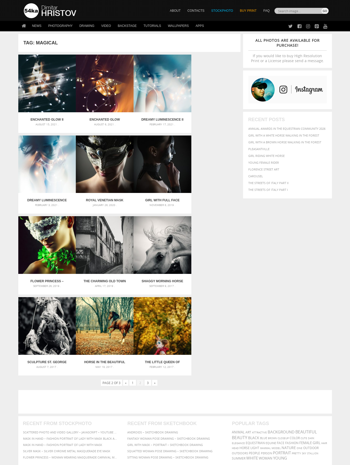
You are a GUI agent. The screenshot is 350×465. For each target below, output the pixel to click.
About (104, 402)
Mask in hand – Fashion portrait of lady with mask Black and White (70, 351)
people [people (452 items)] (254, 366)
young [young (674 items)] (280, 370)
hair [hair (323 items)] (324, 356)
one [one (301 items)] (299, 361)
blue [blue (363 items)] (263, 351)
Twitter (187, 403)
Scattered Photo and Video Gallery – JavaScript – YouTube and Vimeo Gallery (70, 345)
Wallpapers (178, 26)
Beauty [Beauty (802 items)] (239, 350)
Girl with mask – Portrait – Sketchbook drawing (165, 358)
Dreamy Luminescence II (157, 117)
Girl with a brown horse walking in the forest (284, 142)
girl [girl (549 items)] (316, 355)
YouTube (187, 430)
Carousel (255, 176)
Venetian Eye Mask (109, 447)
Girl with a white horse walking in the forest (283, 135)
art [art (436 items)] (248, 345)
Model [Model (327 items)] (276, 361)
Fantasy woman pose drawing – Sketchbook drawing (168, 351)
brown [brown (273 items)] (272, 351)
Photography (60, 26)
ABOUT (175, 11)
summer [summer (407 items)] (238, 371)
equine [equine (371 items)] (271, 356)
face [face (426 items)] (280, 356)
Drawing (87, 26)
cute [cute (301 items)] (304, 351)
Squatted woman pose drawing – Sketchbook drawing (170, 364)
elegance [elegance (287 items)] (238, 356)
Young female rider (263, 162)
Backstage (127, 26)
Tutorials (152, 26)
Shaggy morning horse (46, 275)
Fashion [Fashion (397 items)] (292, 356)
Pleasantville (258, 149)
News (37, 26)
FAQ (266, 11)
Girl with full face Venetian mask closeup (102, 196)
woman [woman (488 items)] (265, 371)
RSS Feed (132, 447)
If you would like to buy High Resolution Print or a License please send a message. (287, 50)
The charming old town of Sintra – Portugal (212, 196)
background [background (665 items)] (281, 344)
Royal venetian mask (46, 196)
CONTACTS (195, 11)
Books (104, 415)
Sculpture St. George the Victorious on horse (101, 275)
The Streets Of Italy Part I (268, 190)
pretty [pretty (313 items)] (296, 366)
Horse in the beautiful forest (156, 275)
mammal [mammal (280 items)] (265, 361)
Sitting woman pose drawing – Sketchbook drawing (167, 370)
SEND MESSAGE (282, 413)
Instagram (188, 416)
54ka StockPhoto (37, 409)
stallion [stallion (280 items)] (312, 366)
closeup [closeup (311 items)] (283, 351)
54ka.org (67, 459)
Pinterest (188, 423)
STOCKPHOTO (222, 11)
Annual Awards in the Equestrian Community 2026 (286, 129)
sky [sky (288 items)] (304, 366)
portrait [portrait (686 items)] (282, 365)
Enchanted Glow (101, 117)
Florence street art (263, 169)
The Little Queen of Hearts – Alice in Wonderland (212, 275)
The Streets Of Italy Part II (268, 183)
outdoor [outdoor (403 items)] (311, 361)
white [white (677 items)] (252, 370)
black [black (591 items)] (253, 350)
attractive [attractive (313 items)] (259, 345)
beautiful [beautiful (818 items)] (306, 345)
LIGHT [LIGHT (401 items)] (254, 361)
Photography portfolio (43, 415)
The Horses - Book (37, 422)
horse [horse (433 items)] (244, 360)
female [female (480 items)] (305, 356)
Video (106, 26)
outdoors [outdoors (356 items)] (240, 366)
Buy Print (248, 11)
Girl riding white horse (266, 156)
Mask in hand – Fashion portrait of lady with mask (62, 358)
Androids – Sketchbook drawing (152, 345)
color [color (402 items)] (295, 351)
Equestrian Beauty (78, 447)
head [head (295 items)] (235, 361)
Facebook (188, 409)
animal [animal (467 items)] (238, 345)
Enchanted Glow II (46, 117)
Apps (200, 26)
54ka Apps (31, 429)
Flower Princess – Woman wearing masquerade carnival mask (157, 196)
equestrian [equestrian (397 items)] (255, 356)
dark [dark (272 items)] (311, 351)
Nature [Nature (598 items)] (289, 360)
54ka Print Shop (36, 402)
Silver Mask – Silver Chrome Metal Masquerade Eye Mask (66, 364)
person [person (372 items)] (266, 366)
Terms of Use (96, 459)
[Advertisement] (176, 314)
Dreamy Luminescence (212, 117)
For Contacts (110, 429)
